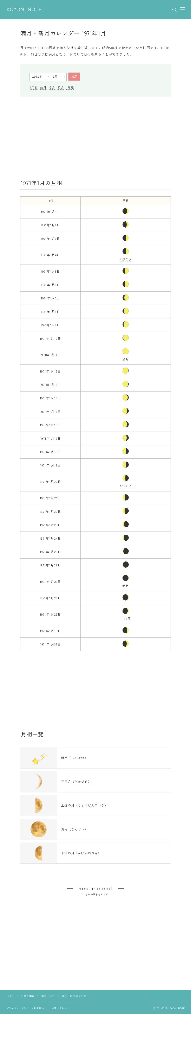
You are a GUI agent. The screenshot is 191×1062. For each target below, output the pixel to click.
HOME (10, 1019)
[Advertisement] (95, 138)
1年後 (70, 87)
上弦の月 (125, 259)
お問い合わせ (59, 1032)
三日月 (125, 618)
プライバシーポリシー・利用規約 (25, 1032)
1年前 (34, 87)
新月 (125, 586)
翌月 (61, 87)
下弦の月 (125, 486)
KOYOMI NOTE (24, 9)
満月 (125, 359)
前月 (43, 87)
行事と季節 (28, 1019)
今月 (52, 87)
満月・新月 (48, 1019)
